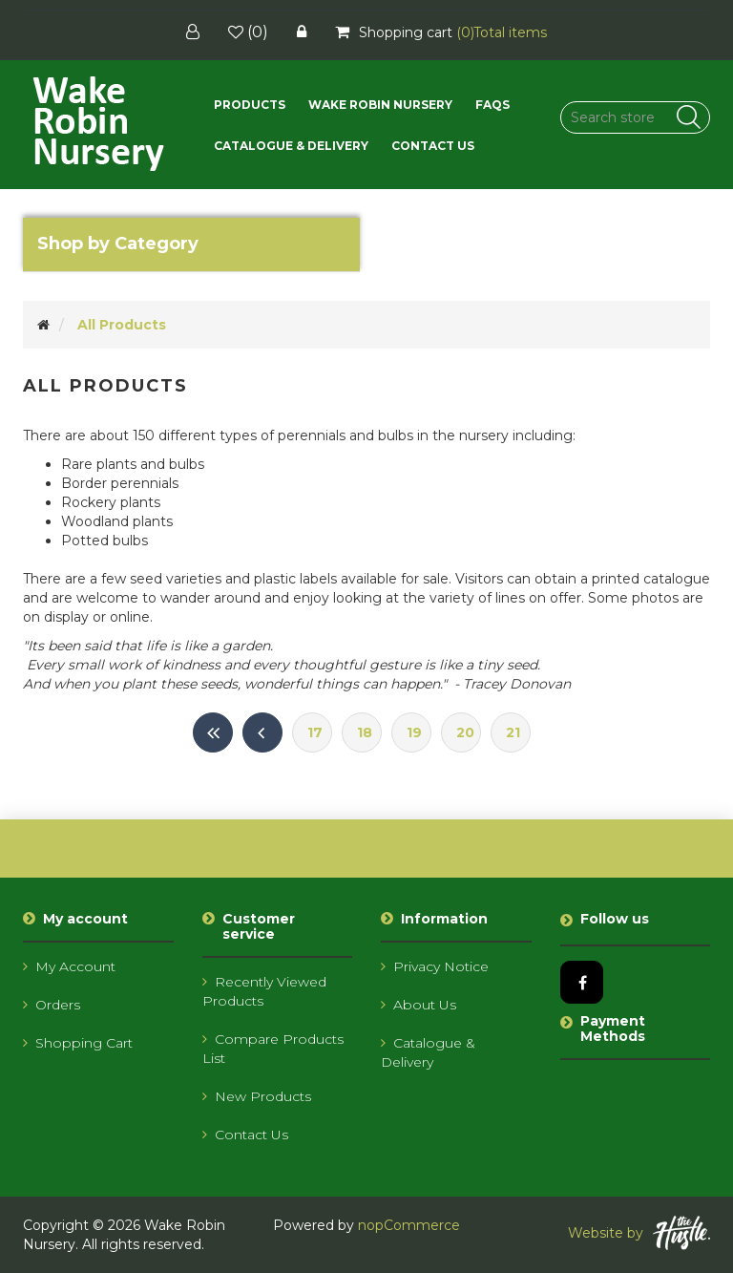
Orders (51, 1004)
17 (315, 732)
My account (69, 966)
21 (513, 732)
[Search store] (635, 117)
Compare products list (273, 1048)
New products (256, 1096)
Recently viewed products (264, 991)
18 (364, 732)
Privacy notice (435, 966)
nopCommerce (409, 1225)
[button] (249, 104)
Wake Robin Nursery (380, 104)
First (213, 732)
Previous (262, 732)
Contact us (432, 145)
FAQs (492, 104)
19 (414, 732)
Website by (639, 1233)
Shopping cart (78, 1042)
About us (418, 1004)
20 (465, 732)
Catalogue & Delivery (291, 145)
